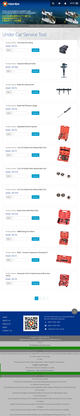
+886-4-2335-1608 (54, 322)
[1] (20, 50)
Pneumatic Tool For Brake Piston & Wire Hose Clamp (28, 274)
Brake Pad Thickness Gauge (21, 105)
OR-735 (11, 130)
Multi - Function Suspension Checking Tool (27, 252)
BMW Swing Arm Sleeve (20, 231)
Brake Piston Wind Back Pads (22, 210)
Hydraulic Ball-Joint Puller (21, 64)
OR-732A (12, 214)
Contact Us (7, 330)
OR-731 (11, 256)
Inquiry (35, 50)
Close (40, 342)
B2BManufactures (43, 339)
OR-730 (11, 235)
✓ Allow (40, 348)
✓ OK (68, 415)
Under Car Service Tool (71, 26)
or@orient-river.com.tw (56, 329)
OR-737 (11, 151)
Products (38, 26)
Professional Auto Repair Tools (52, 26)
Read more (31, 370)
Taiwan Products (32, 339)
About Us (6, 320)
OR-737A (12, 172)
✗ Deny (40, 351)
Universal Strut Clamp (19, 43)
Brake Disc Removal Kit (20, 85)
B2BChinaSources (55, 339)
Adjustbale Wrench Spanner (21, 126)
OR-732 (11, 279)
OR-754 (11, 46)
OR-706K (12, 67)
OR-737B (12, 193)
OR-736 (11, 109)
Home (31, 26)
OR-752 (11, 88)
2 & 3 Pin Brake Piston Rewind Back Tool (26, 147)
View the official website (45, 370)
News (4, 327)
